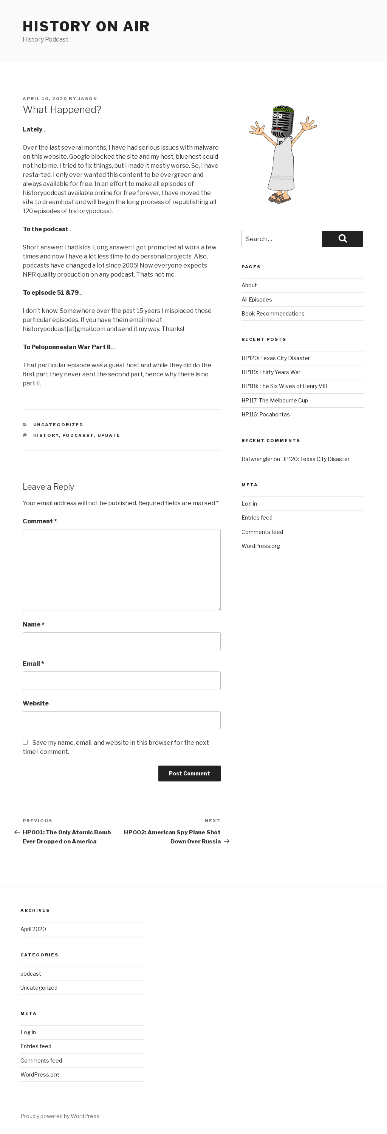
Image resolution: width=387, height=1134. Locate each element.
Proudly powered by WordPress (59, 1116)
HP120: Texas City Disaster (275, 358)
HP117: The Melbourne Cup (274, 400)
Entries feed (256, 517)
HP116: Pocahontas (265, 414)
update (109, 435)
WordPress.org (260, 546)
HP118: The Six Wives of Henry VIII (284, 386)
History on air (86, 26)
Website (36, 703)
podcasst (78, 435)
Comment (40, 521)
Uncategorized (58, 424)
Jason (88, 98)
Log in (249, 503)
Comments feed (262, 532)
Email (33, 663)
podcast (30, 973)
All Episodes (256, 299)
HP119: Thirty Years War (270, 372)
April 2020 (33, 929)
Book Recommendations (273, 313)
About (249, 285)
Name (34, 624)
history (46, 435)
